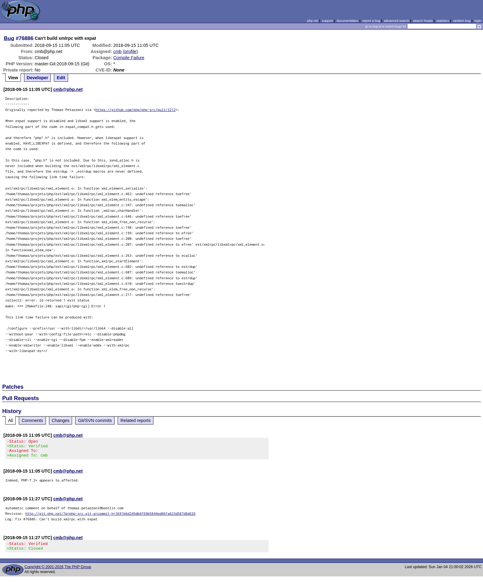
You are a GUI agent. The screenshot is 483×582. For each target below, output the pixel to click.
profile (130, 51)
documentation (348, 21)
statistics (442, 21)
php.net (312, 21)
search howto (422, 21)
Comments (32, 420)
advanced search (396, 21)
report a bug (371, 21)
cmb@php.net (68, 89)
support (327, 21)
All (10, 420)
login (477, 21)
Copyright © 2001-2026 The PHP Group (57, 572)
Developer (37, 77)
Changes (61, 420)
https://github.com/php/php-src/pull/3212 (135, 110)
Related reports (135, 420)
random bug (462, 21)
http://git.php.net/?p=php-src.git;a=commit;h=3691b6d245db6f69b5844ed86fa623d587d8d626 (110, 517)
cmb (117, 51)
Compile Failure (128, 57)
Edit (61, 77)
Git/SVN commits (95, 420)
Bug (9, 38)
